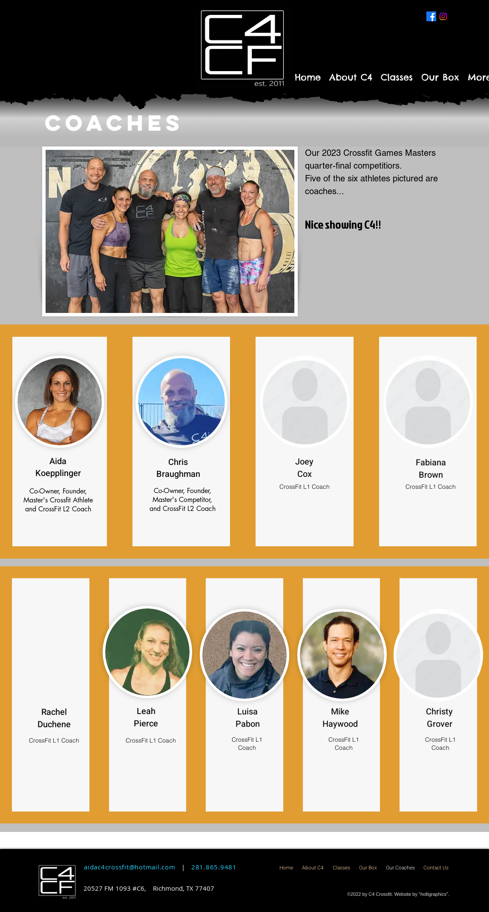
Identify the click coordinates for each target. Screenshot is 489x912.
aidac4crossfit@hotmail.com (129, 867)
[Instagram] (443, 16)
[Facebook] (431, 16)
